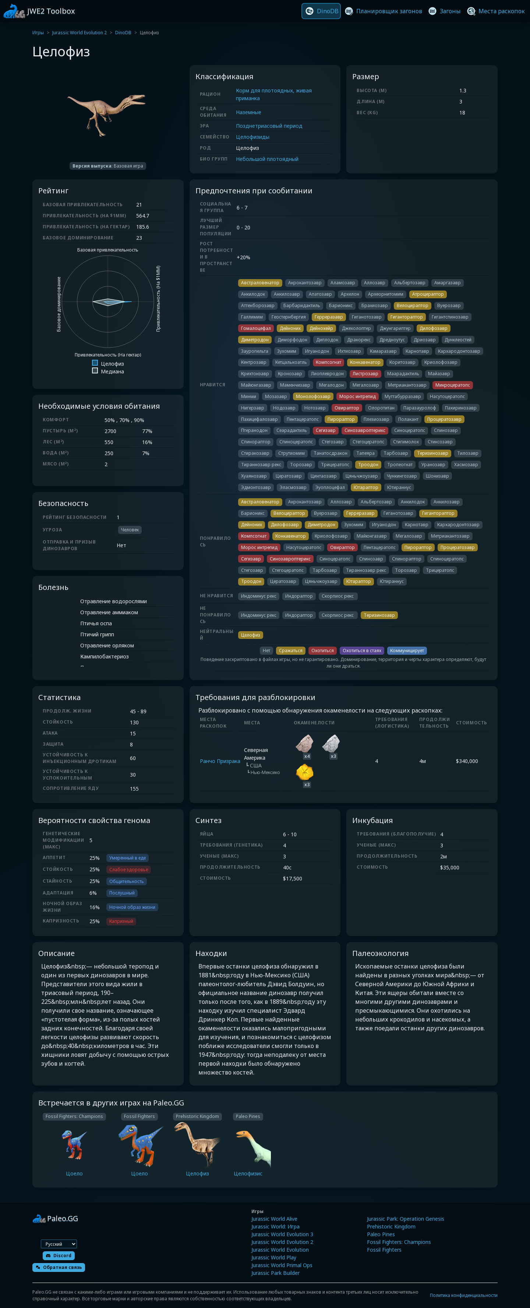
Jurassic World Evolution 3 (282, 1234)
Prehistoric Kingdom (391, 1226)
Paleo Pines (381, 1234)
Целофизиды (252, 136)
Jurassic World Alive (274, 1218)
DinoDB (123, 32)
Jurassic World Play (273, 1257)
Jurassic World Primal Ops (281, 1265)
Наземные (248, 112)
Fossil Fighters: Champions (399, 1241)
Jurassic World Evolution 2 (79, 32)
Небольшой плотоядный (267, 158)
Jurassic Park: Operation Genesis (405, 1218)
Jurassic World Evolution (280, 1249)
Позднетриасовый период (269, 125)
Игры (38, 32)
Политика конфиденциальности (464, 1295)
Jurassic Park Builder (275, 1272)
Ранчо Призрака (220, 760)
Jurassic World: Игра (275, 1226)
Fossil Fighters (384, 1249)
